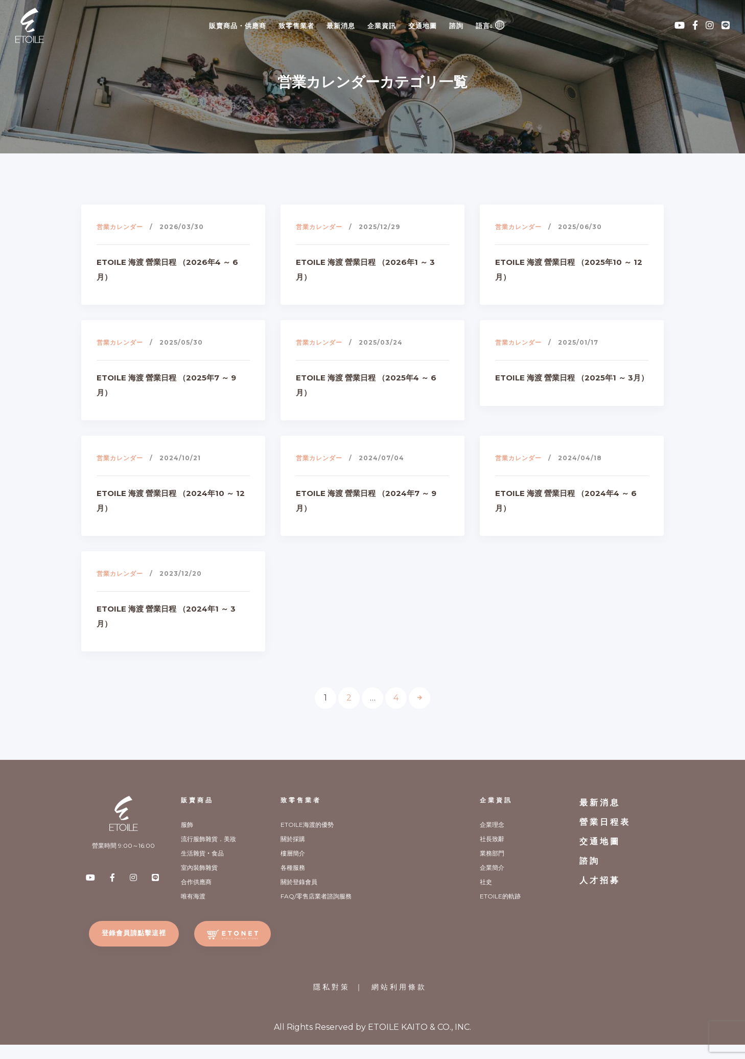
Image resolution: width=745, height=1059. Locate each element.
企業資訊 (381, 25)
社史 (486, 882)
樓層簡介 (293, 853)
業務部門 (492, 853)
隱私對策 (331, 987)
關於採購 (293, 839)
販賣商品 (197, 800)
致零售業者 (296, 25)
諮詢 (456, 25)
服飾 (187, 824)
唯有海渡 (193, 896)
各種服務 (293, 867)
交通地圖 (422, 25)
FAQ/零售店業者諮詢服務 (316, 896)
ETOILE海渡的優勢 (307, 824)
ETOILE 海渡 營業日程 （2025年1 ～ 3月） (571, 377)
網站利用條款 (399, 987)
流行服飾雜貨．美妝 (208, 839)
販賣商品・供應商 (237, 25)
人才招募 (599, 880)
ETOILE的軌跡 (500, 896)
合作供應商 (196, 882)
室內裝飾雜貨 (199, 867)
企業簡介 (492, 867)
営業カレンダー (120, 227)
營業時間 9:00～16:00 (123, 845)
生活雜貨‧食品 (202, 853)
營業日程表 (605, 822)
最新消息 (341, 25)
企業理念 (492, 824)
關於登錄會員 (299, 882)
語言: (490, 25)
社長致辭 (492, 839)
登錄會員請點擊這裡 (134, 933)
